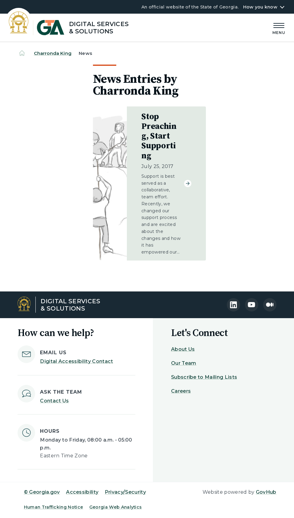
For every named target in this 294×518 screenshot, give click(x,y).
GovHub (266, 492)
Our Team (184, 363)
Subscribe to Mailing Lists (204, 377)
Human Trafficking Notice (53, 507)
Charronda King (52, 53)
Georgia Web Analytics (115, 507)
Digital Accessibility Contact (76, 361)
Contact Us (54, 401)
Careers (181, 391)
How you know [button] (260, 7)
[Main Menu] (279, 28)
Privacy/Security (125, 492)
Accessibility (82, 492)
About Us (183, 349)
